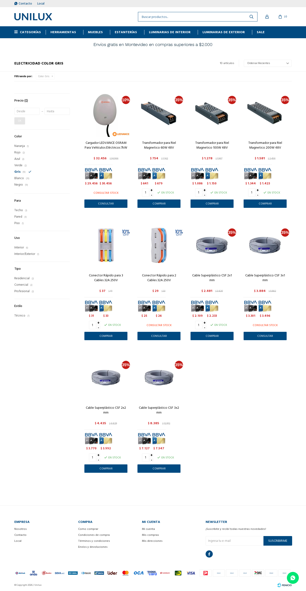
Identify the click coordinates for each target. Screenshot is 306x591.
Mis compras (150, 535)
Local (40, 3)
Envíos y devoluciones (93, 547)
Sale (261, 32)
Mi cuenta (148, 529)
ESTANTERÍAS (126, 32)
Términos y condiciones (94, 541)
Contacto (25, 3)
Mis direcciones (152, 541)
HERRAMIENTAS (63, 32)
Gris (43, 76)
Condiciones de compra (94, 535)
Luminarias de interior (170, 32)
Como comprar (88, 529)
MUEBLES (95, 32)
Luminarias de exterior (223, 32)
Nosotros (20, 529)
